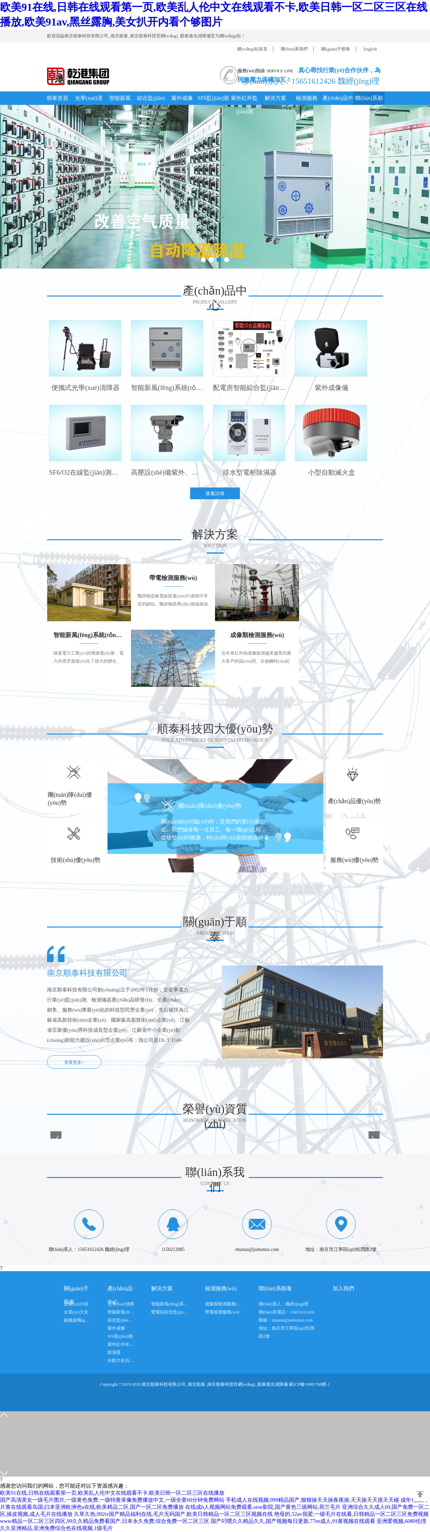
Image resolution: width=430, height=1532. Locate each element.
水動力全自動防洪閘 (121, 1360)
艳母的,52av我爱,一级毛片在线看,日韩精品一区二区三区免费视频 (351, 1514)
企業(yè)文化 (76, 1311)
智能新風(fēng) (120, 100)
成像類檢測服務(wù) (223, 1303)
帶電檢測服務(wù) (222, 1311)
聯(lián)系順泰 (369, 100)
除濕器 (114, 1352)
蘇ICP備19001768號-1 (309, 1384)
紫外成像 (182, 98)
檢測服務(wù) (306, 100)
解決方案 (275, 98)
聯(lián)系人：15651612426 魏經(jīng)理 (309, 80)
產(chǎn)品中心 (337, 100)
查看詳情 (215, 493)
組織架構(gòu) (77, 1320)
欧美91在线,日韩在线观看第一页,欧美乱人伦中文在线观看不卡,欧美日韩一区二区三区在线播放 (112, 1493)
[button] (203, 259)
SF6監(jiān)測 (213, 98)
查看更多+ (74, 1062)
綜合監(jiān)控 (151, 100)
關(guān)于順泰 (335, 48)
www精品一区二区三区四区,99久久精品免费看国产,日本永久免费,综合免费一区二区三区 (104, 1521)
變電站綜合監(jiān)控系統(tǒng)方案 (169, 1311)
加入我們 (343, 1288)
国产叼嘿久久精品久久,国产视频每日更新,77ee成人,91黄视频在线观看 (293, 1521)
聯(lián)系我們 (294, 48)
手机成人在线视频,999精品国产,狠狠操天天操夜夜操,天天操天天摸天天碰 (312, 1500)
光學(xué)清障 (88, 100)
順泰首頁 (57, 98)
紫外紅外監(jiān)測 (244, 100)
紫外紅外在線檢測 (121, 1344)
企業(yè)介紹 (76, 1303)
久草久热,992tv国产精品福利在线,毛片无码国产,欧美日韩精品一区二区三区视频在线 (173, 1514)
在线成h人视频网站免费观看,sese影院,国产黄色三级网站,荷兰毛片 (263, 1507)
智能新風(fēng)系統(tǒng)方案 (169, 1303)
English (370, 48)
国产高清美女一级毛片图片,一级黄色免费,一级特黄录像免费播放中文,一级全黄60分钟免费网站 (112, 1500)
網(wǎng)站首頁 (252, 48)
